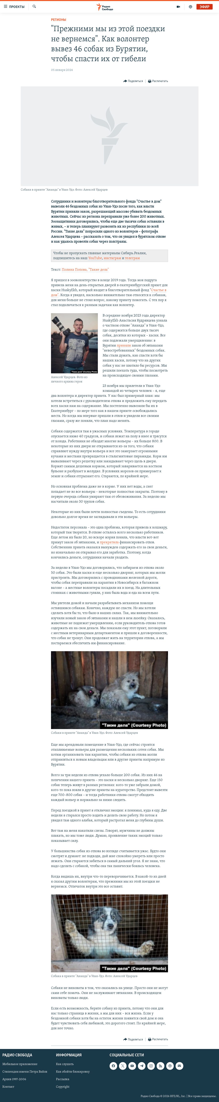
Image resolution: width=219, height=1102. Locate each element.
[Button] (133, 81)
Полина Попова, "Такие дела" (85, 270)
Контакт (8, 1086)
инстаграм (112, 258)
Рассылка (62, 1079)
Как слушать (65, 1064)
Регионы (58, 20)
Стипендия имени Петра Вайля (24, 1071)
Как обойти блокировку (73, 1071)
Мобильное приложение (19, 1064)
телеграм (132, 258)
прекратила (109, 542)
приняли (124, 346)
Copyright (62, 1086)
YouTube (95, 258)
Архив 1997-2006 (14, 1079)
